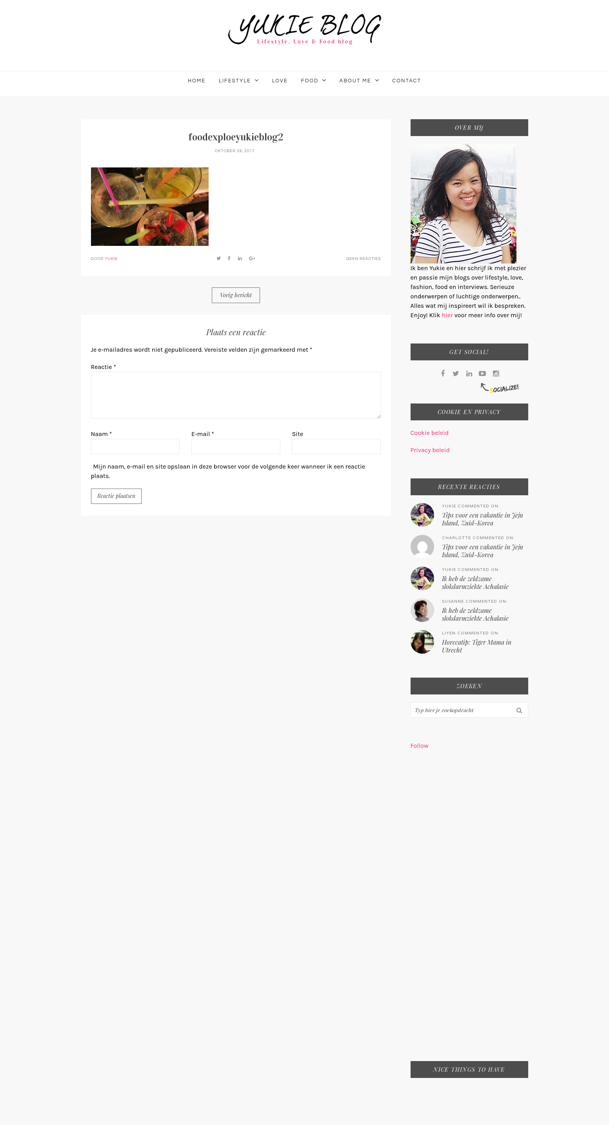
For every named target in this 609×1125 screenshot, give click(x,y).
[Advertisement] (469, 910)
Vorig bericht (236, 295)
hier (448, 315)
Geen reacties (363, 259)
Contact (406, 81)
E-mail (202, 434)
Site (297, 434)
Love (280, 81)
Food (309, 81)
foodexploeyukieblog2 (236, 137)
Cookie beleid (430, 432)
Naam (101, 434)
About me (355, 81)
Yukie (111, 259)
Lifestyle (235, 81)
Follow (420, 745)
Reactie (103, 367)
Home (196, 81)
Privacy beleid (430, 450)
